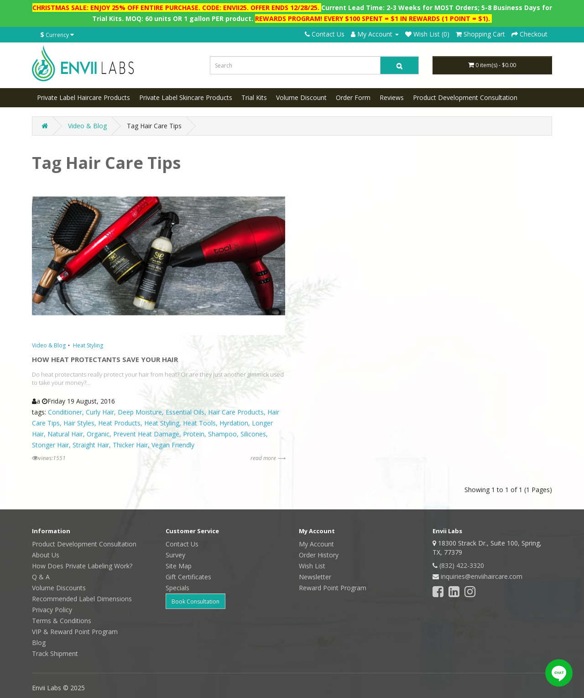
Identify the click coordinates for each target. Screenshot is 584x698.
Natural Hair (65, 434)
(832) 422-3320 (461, 565)
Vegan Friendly (172, 445)
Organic (98, 434)
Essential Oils (185, 412)
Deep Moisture (140, 412)
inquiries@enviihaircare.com (481, 576)
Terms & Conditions (61, 620)
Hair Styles (78, 423)
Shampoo (222, 434)
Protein (193, 434)
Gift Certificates (188, 576)
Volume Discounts (59, 587)
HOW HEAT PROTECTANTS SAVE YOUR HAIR (105, 359)
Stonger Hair (50, 445)
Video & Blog (87, 125)
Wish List (312, 566)
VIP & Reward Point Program (75, 631)
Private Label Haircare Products (83, 97)
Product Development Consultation (465, 97)
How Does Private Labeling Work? (82, 566)
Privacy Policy (52, 609)
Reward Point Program (332, 587)
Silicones (253, 434)
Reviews (392, 97)
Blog (39, 642)
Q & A (41, 576)
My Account (316, 544)
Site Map (179, 566)
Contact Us (324, 34)
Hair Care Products (236, 412)
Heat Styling (88, 345)
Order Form (353, 97)
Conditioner (65, 412)
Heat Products (119, 423)
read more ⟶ (267, 458)
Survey (175, 555)
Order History (319, 555)
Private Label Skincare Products (185, 97)
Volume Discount (301, 97)
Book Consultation (195, 601)
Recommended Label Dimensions (82, 598)
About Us (45, 555)
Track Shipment (55, 653)
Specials (177, 587)
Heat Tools (199, 423)
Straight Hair (91, 445)
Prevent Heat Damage (146, 434)
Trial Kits (254, 97)
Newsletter (315, 576)
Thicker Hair (130, 445)
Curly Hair (100, 412)
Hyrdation (233, 423)
